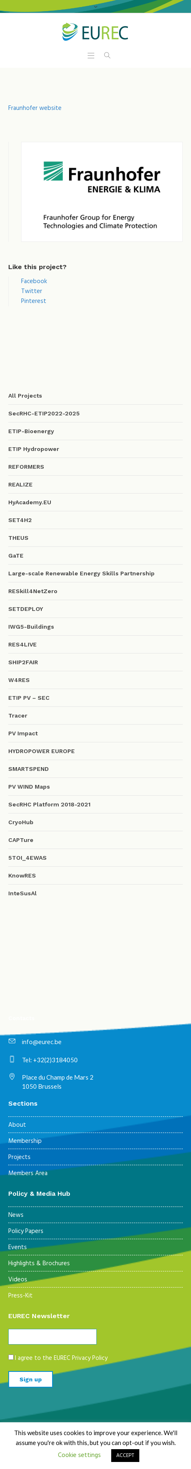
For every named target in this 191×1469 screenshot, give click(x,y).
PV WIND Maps (29, 786)
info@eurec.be (42, 1042)
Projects (19, 1157)
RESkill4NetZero (32, 591)
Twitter (31, 291)
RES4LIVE (22, 644)
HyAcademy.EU (29, 502)
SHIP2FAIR (23, 662)
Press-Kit (20, 1296)
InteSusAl (22, 893)
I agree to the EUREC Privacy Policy (61, 1358)
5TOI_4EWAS (27, 857)
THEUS (18, 537)
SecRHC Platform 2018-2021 (49, 804)
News (16, 1215)
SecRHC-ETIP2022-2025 (44, 413)
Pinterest (33, 301)
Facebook (34, 281)
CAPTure (20, 840)
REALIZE (20, 484)
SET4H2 (20, 520)
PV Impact (23, 733)
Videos (17, 1280)
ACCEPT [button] (125, 1455)
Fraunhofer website (35, 108)
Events (17, 1247)
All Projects (25, 395)
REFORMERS (26, 466)
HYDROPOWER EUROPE (41, 751)
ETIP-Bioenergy (31, 431)
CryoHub (20, 822)
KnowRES (22, 875)
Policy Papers (25, 1231)
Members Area (28, 1173)
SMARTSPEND (28, 769)
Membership (25, 1141)
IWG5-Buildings (31, 626)
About (17, 1125)
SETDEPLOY (25, 609)
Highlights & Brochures (39, 1264)
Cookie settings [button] (79, 1455)
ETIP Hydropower (33, 449)
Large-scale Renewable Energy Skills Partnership (81, 573)
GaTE (16, 555)
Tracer (17, 715)
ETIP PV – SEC (29, 697)
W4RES (19, 680)
